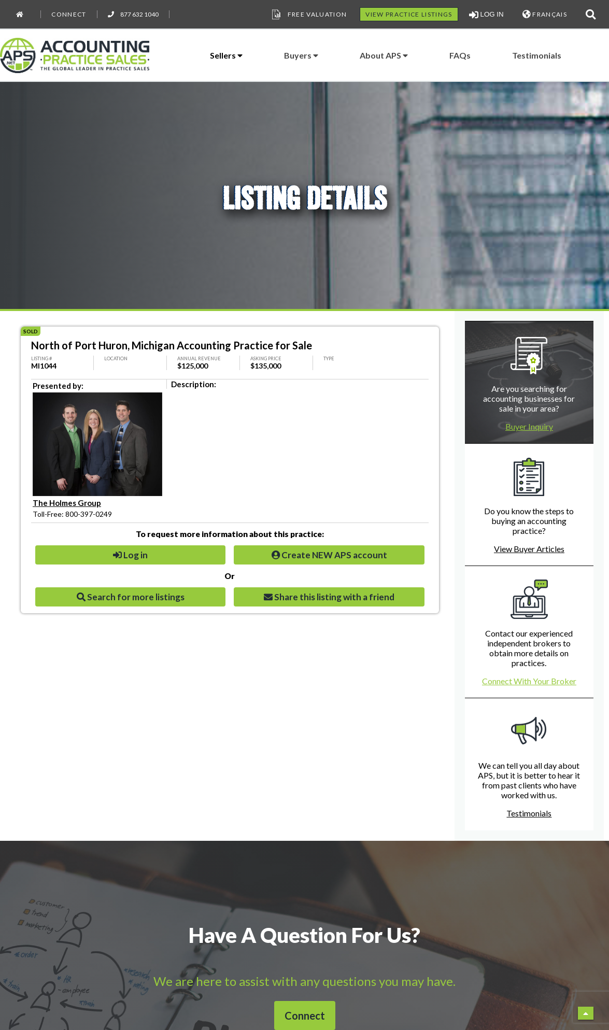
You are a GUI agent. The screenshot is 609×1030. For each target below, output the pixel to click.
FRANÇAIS (544, 14)
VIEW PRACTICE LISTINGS (408, 14)
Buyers (301, 55)
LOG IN (486, 14)
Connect (68, 14)
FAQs (460, 55)
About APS (384, 55)
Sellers (226, 55)
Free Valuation (308, 14)
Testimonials (536, 55)
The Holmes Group (67, 502)
